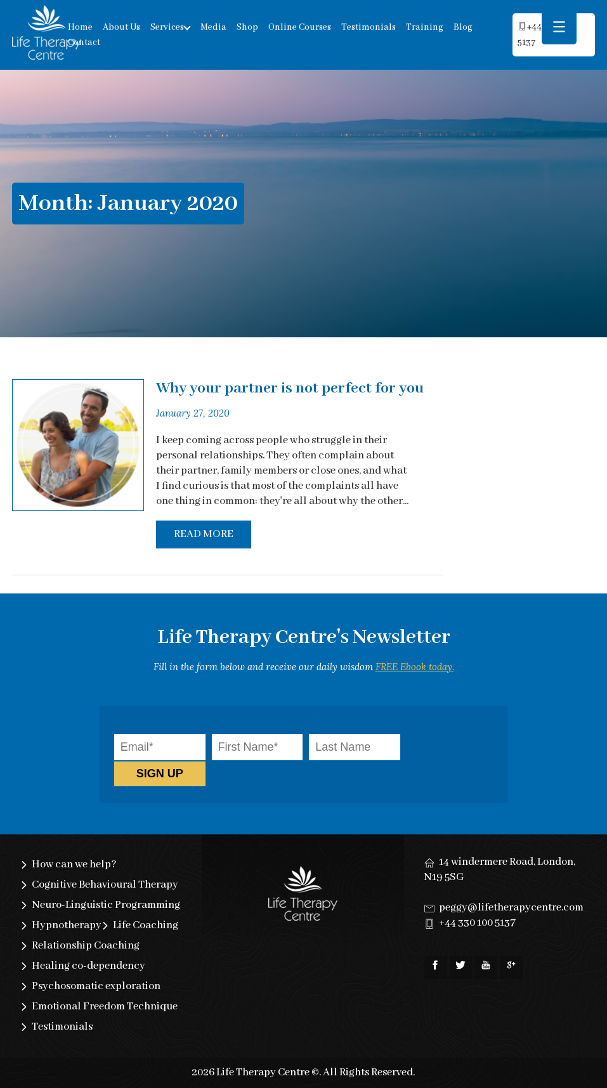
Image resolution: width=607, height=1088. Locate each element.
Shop (247, 27)
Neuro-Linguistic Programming (106, 905)
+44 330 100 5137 (477, 922)
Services (167, 27)
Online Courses (299, 27)
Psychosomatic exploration (96, 986)
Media (213, 27)
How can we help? (74, 864)
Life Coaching (145, 925)
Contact (84, 42)
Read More (203, 534)
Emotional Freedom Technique (105, 1006)
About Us (121, 27)
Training (424, 27)
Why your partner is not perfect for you (290, 388)
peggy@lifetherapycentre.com (511, 907)
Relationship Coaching (86, 945)
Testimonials (368, 27)
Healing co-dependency (88, 966)
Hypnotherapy (66, 925)
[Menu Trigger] (559, 27)
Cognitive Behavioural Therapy (105, 884)
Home (80, 27)
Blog (463, 27)
